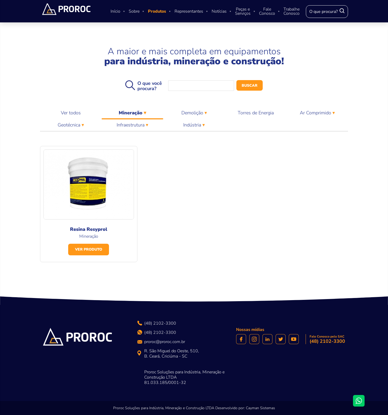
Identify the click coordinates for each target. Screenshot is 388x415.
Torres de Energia (256, 113)
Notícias (219, 11)
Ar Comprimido (316, 113)
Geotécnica (70, 125)
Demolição (193, 113)
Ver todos (71, 113)
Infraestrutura (131, 125)
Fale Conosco (267, 11)
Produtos (157, 11)
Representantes (189, 11)
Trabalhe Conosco (291, 11)
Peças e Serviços (243, 11)
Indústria (192, 125)
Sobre (134, 11)
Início (115, 11)
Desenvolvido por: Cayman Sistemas (245, 408)
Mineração (132, 114)
